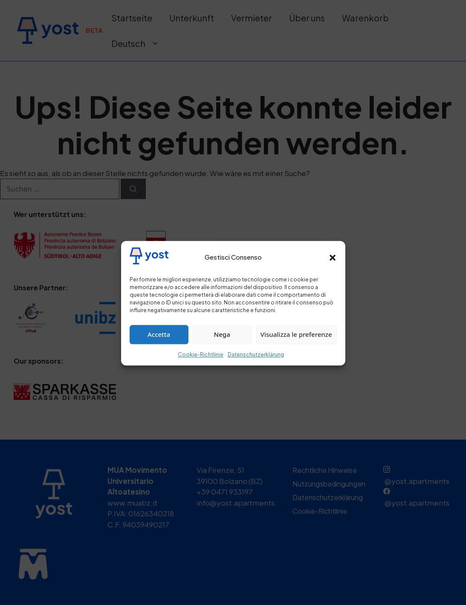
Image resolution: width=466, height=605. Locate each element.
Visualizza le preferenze (296, 342)
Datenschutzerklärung (256, 362)
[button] (332, 265)
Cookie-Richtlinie (200, 362)
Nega (222, 342)
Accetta (159, 342)
